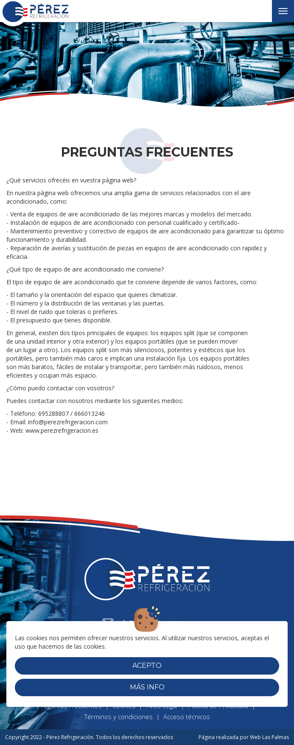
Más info (147, 687)
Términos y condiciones (118, 716)
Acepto (147, 665)
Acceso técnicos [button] (186, 716)
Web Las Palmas (269, 737)
